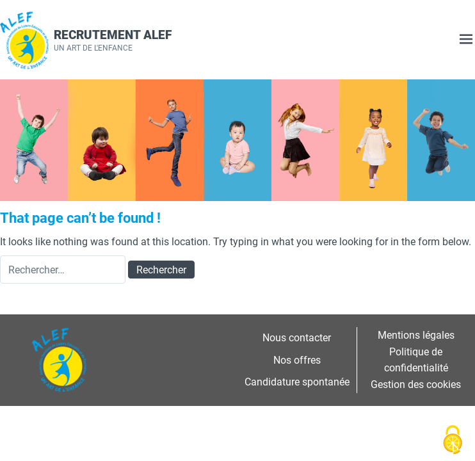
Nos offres (297, 360)
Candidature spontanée (297, 382)
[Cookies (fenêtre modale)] (452, 440)
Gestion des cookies (416, 384)
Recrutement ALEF (113, 34)
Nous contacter (296, 337)
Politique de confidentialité (416, 359)
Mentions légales (416, 335)
